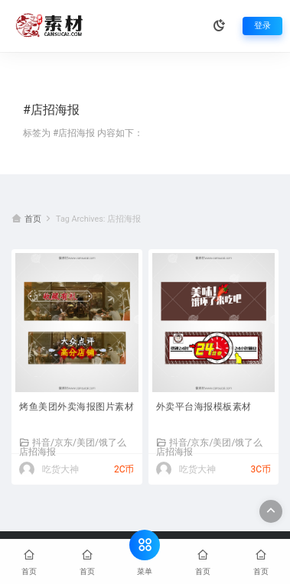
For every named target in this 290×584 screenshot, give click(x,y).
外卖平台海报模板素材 (204, 406)
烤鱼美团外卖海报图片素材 (76, 406)
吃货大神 (60, 469)
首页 (32, 219)
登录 (262, 26)
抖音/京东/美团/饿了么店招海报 (72, 446)
